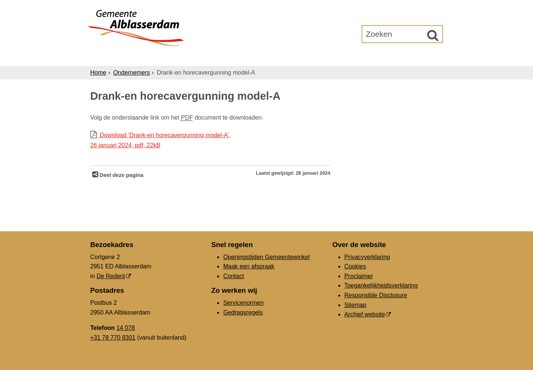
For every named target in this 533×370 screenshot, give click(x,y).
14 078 (125, 328)
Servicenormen (243, 303)
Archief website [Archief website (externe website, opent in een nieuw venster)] (364, 314)
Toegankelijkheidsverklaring (381, 285)
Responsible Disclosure (375, 295)
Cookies (355, 266)
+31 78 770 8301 (113, 337)
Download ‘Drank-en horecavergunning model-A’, (210, 141)
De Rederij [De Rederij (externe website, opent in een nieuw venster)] (110, 276)
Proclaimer (358, 276)
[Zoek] (432, 35)
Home (98, 72)
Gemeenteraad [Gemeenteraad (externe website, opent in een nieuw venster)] (365, 56)
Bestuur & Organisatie (287, 56)
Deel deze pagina (121, 175)
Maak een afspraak (248, 266)
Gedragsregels (243, 312)
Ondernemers (212, 56)
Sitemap (355, 305)
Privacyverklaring (367, 257)
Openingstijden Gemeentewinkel (266, 257)
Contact (233, 276)
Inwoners (158, 56)
